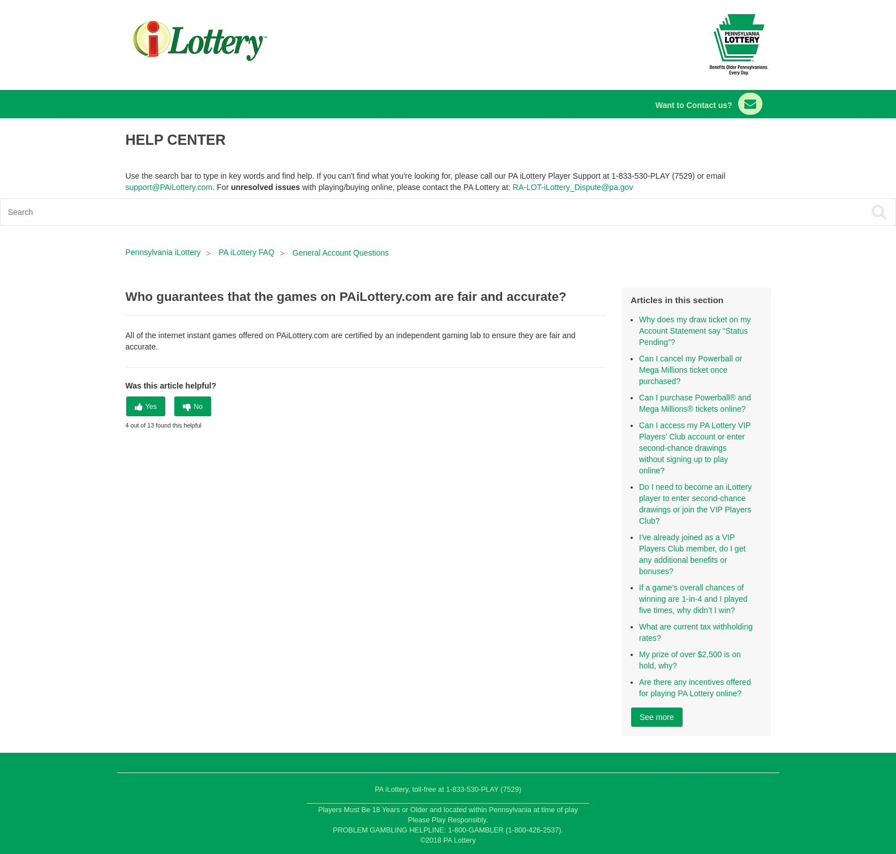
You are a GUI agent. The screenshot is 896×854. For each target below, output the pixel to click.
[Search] (359, 212)
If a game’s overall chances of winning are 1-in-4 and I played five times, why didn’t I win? (693, 599)
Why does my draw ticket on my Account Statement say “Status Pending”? (695, 331)
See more (657, 717)
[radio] (146, 406)
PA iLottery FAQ (246, 252)
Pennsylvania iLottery (164, 252)
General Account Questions (341, 252)
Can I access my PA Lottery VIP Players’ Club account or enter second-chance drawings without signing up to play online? (695, 448)
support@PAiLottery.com (169, 187)
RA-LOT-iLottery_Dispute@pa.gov (573, 187)
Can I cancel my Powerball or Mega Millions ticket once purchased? (690, 370)
